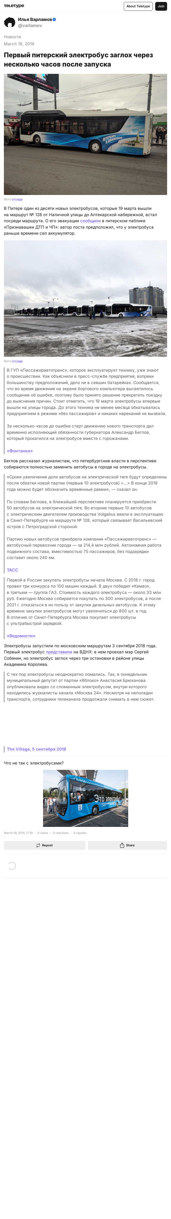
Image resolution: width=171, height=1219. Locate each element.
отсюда (17, 199)
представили (59, 651)
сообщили (90, 220)
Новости (12, 36)
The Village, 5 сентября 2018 (36, 749)
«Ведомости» (21, 635)
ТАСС (12, 570)
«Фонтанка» (20, 450)
